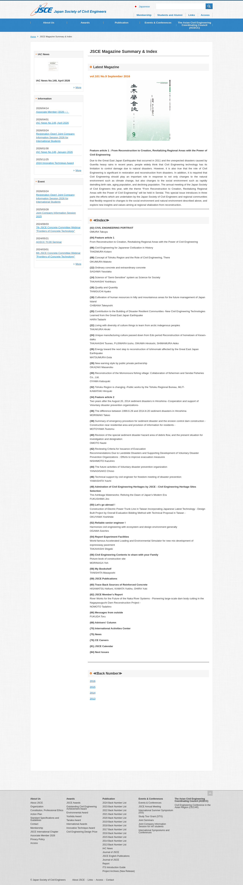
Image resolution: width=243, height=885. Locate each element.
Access (205, 15)
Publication (122, 22)
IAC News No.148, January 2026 (54, 152)
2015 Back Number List (114, 837)
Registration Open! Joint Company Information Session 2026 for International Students (55, 137)
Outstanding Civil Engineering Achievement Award (81, 807)
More (78, 87)
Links (191, 15)
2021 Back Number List (114, 814)
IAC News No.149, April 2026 (52, 122)
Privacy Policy (37, 839)
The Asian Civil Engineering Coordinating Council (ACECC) (194, 25)
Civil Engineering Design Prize (81, 832)
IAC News (108, 848)
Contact (34, 824)
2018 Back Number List (114, 825)
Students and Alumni (169, 15)
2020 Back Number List (114, 818)
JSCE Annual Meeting (150, 806)
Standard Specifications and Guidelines (44, 819)
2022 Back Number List (114, 810)
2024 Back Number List (114, 803)
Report (106, 863)
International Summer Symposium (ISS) (156, 811)
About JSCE (36, 803)
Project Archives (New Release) (119, 871)
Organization (36, 806)
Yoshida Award (73, 816)
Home (33, 37)
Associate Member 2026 (42, 835)
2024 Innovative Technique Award (55, 163)
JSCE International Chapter (44, 832)
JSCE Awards (73, 803)
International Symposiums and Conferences (154, 831)
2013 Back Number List (114, 845)
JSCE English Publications (116, 856)
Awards (85, 22)
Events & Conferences (158, 22)
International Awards (76, 824)
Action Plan (36, 814)
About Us (48, 22)
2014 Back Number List (114, 841)
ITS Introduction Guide (114, 867)
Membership (144, 15)
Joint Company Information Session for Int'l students (152, 825)
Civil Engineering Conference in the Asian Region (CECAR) (193, 806)
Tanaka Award (73, 820)
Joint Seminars (146, 820)
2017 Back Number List (114, 829)
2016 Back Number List (114, 833)
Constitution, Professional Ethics (46, 810)
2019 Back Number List (114, 822)
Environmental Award (77, 813)
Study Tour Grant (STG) (151, 816)
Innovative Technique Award (80, 828)
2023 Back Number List (114, 806)
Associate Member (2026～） (52, 111)
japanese (144, 6)
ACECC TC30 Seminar (49, 242)
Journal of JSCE (111, 852)
